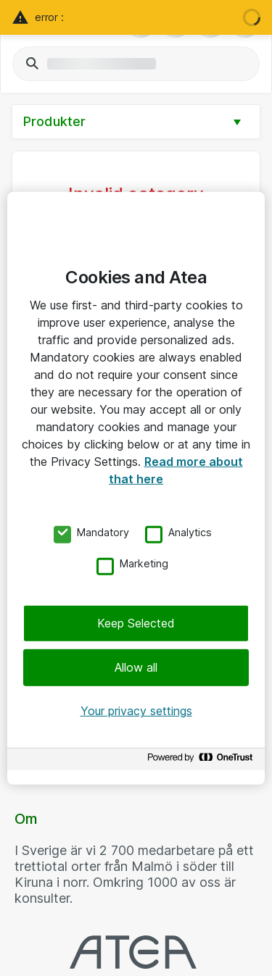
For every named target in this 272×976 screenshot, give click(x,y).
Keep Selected (136, 623)
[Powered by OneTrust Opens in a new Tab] (202, 761)
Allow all (136, 667)
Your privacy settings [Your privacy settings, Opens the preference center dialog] (136, 711)
